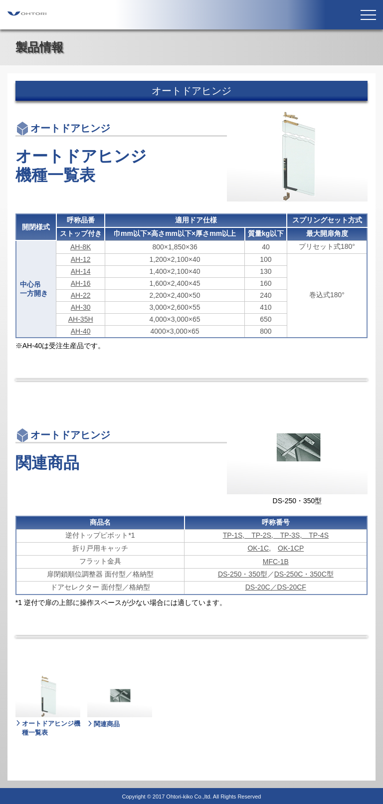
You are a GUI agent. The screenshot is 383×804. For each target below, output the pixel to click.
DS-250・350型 (242, 574)
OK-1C (258, 548)
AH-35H (80, 319)
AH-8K (80, 247)
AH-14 (81, 271)
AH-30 (81, 307)
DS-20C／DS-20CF (275, 587)
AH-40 (81, 331)
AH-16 (81, 283)
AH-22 (81, 295)
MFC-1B (276, 562)
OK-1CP (291, 548)
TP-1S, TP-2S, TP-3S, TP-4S (276, 535)
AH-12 (81, 259)
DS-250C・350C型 (304, 574)
